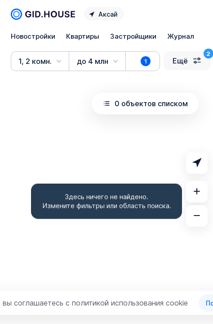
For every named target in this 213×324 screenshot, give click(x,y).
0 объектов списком (145, 103)
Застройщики (133, 36)
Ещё (187, 60)
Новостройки (33, 36)
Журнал (180, 36)
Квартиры (82, 36)
